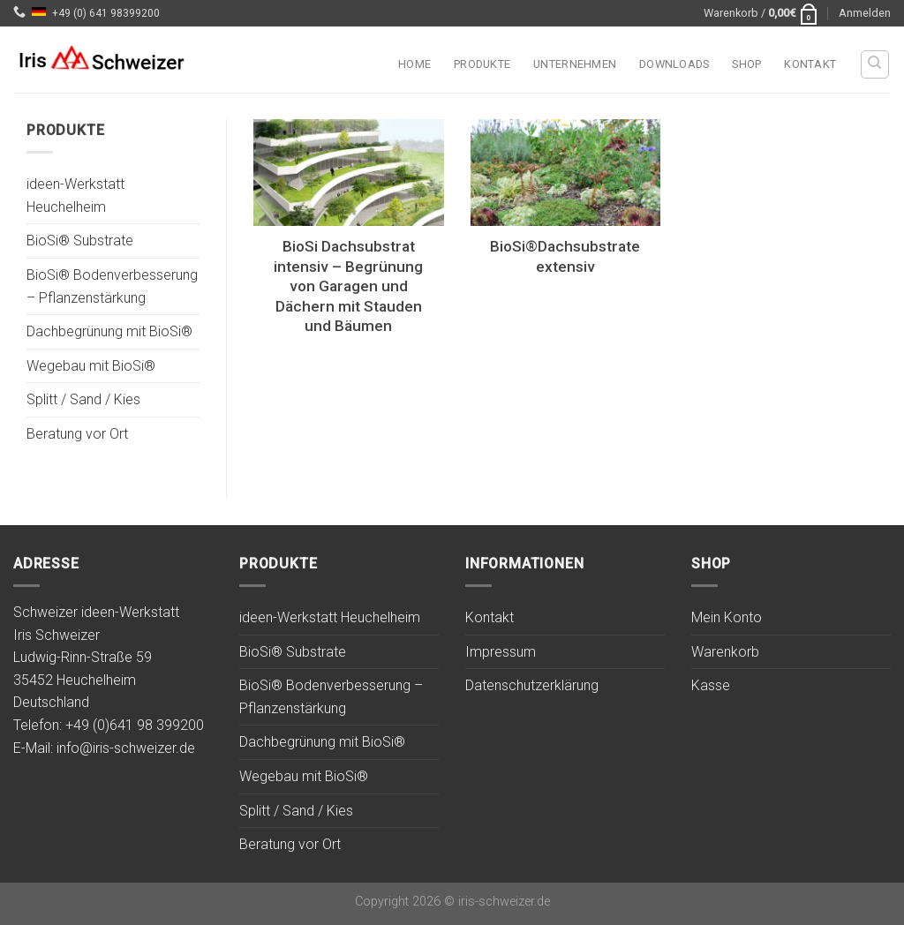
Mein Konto (726, 617)
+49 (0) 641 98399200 (106, 13)
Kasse (710, 685)
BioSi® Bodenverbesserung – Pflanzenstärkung (112, 286)
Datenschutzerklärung (532, 685)
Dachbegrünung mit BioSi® (109, 332)
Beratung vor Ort (77, 433)
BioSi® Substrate (79, 241)
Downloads (674, 64)
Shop (746, 64)
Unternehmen (574, 64)
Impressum (500, 651)
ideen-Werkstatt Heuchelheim (75, 196)
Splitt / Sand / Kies (83, 400)
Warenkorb (725, 651)
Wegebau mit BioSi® (90, 365)
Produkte (482, 64)
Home (414, 64)
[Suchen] (875, 64)
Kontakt (810, 64)
